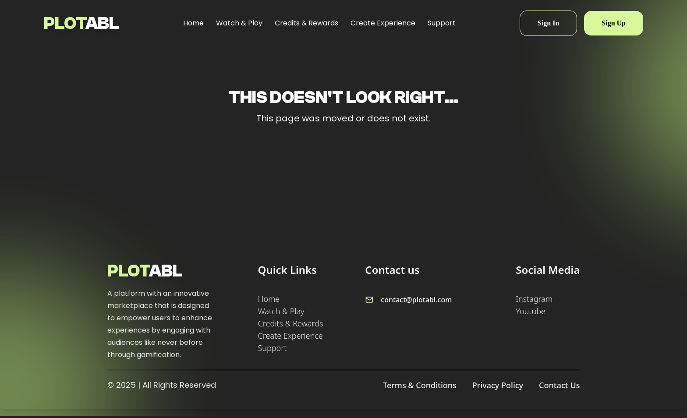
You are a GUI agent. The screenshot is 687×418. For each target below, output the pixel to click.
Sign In (548, 23)
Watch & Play (239, 23)
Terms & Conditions (420, 385)
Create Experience (383, 23)
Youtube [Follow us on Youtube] (530, 311)
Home (193, 23)
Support (442, 23)
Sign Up (614, 23)
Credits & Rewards (306, 23)
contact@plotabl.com (416, 300)
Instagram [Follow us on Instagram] (534, 299)
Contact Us (559, 385)
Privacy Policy (497, 385)
